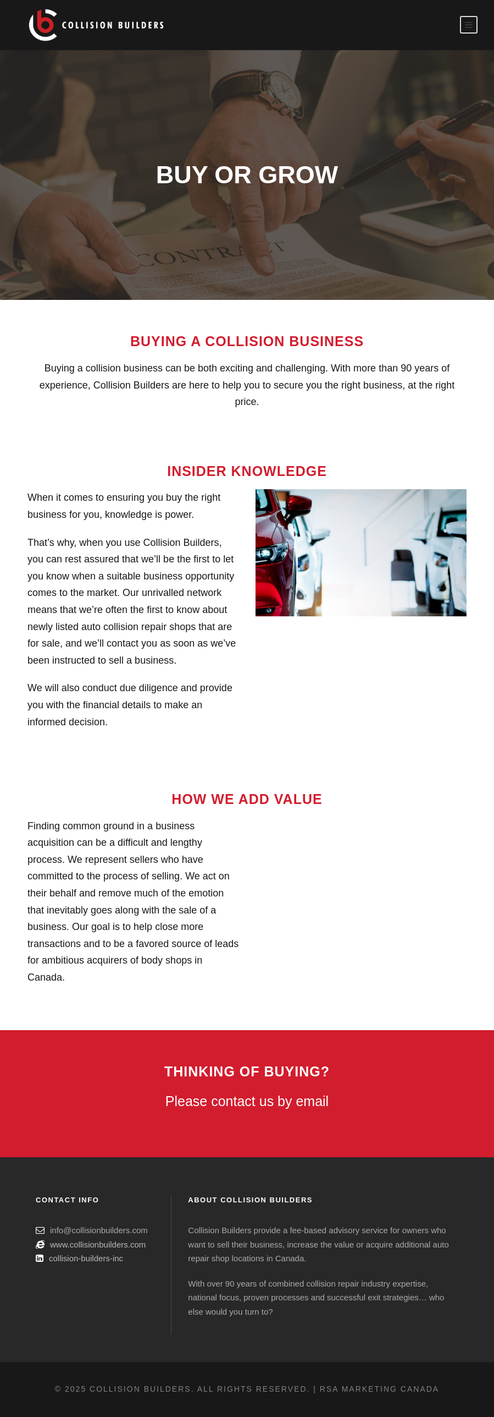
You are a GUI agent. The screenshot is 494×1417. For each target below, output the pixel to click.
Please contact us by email (247, 1101)
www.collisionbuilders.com (98, 1244)
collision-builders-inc (86, 1258)
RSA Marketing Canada (379, 1389)
